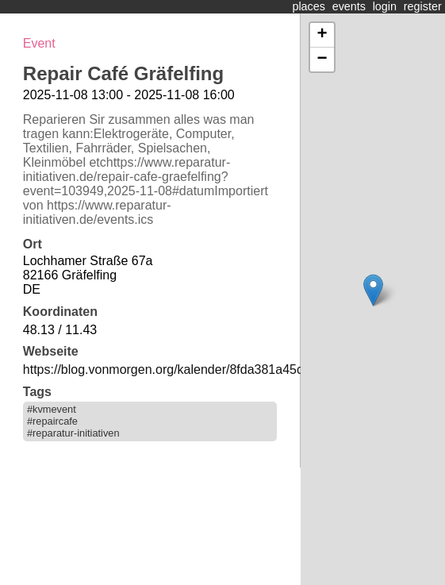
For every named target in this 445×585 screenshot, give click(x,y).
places (308, 6)
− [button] (321, 59)
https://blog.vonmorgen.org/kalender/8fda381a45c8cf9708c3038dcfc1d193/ (234, 369)
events (349, 6)
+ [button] (321, 35)
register (423, 6)
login (385, 6)
